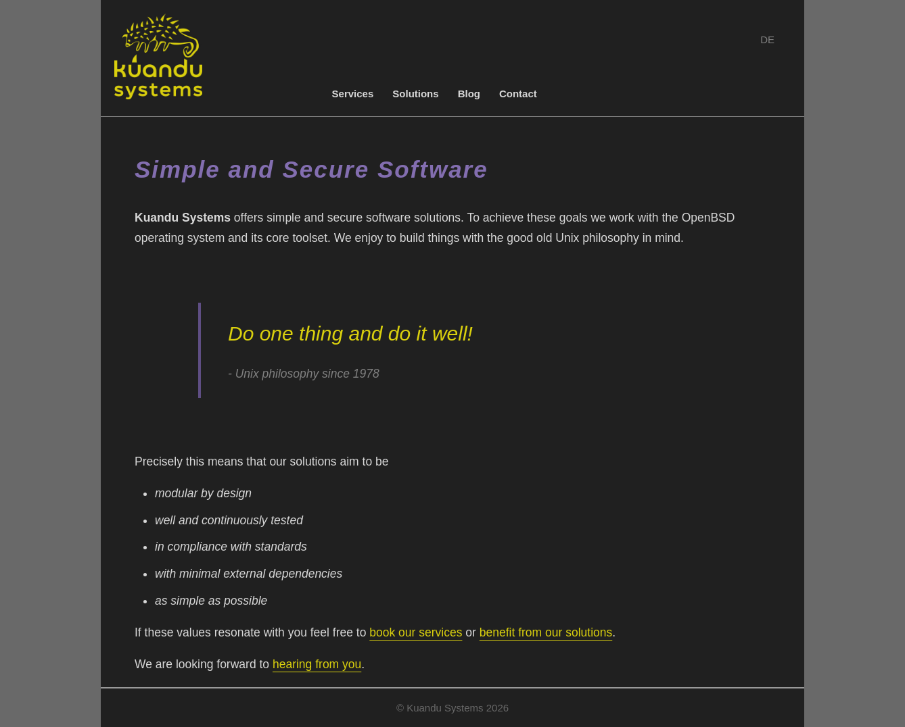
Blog (469, 93)
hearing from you (317, 664)
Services (353, 93)
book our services (415, 632)
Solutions (415, 93)
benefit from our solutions (546, 632)
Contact (518, 93)
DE (767, 39)
